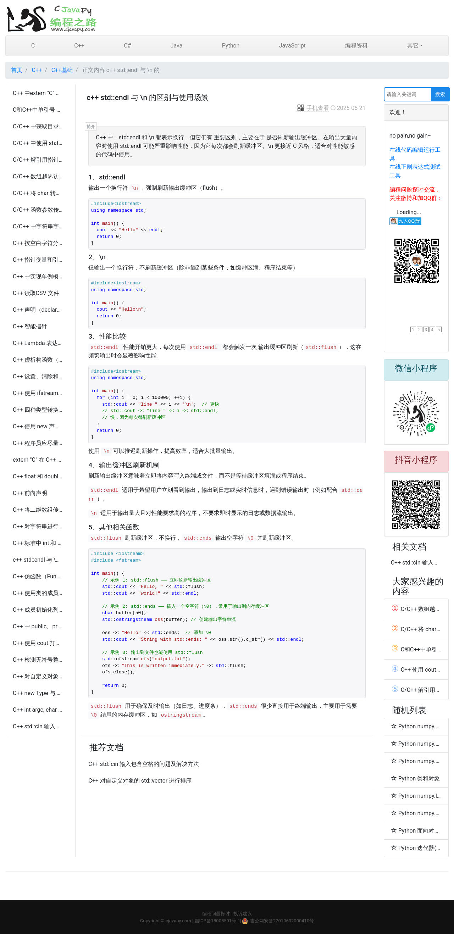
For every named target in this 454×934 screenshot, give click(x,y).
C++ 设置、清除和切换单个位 (37, 376)
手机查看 (313, 108)
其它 (413, 45)
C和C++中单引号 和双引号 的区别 (37, 109)
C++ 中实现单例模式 (37, 276)
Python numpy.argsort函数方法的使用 (416, 813)
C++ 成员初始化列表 (37, 609)
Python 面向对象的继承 (416, 830)
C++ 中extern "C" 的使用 (37, 93)
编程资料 (356, 45)
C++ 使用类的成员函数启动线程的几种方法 (37, 593)
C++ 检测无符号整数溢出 (37, 659)
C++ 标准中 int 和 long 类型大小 (37, 543)
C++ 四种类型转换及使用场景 (37, 409)
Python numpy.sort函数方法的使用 (416, 761)
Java (177, 45)
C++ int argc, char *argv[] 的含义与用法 (37, 709)
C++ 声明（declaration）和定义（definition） (37, 309)
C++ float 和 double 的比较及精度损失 (37, 476)
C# (127, 45)
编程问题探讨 (216, 913)
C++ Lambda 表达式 (37, 343)
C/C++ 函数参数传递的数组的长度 (37, 209)
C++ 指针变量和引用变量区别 (37, 259)
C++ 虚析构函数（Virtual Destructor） (37, 359)
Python (231, 45)
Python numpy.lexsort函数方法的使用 (416, 795)
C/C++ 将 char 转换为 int (37, 193)
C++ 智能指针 (30, 326)
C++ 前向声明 (30, 493)
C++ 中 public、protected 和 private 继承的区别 (37, 626)
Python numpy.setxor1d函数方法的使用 (416, 726)
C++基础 (62, 70)
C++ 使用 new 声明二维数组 (37, 426)
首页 (16, 70)
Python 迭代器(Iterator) (416, 847)
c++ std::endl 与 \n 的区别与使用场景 (37, 559)
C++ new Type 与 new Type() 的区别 (37, 693)
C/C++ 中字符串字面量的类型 (37, 226)
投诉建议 (242, 913)
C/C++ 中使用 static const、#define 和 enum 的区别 (37, 143)
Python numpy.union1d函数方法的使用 (416, 743)
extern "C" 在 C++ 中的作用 (37, 459)
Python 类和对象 (415, 778)
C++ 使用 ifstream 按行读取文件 (37, 393)
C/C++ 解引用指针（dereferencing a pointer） (37, 159)
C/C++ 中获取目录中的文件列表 (37, 126)
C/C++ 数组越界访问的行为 (37, 176)
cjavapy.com (178, 920)
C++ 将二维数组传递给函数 (37, 509)
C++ (79, 45)
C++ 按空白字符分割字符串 (37, 243)
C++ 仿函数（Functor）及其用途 (37, 576)
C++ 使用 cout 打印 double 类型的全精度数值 (37, 643)
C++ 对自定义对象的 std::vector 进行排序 (37, 676)
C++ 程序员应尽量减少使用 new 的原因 (37, 443)
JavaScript (292, 45)
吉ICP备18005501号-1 (217, 920)
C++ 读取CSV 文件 (36, 293)
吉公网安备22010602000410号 (282, 920)
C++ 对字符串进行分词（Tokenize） (37, 526)
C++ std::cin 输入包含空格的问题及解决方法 (37, 726)
